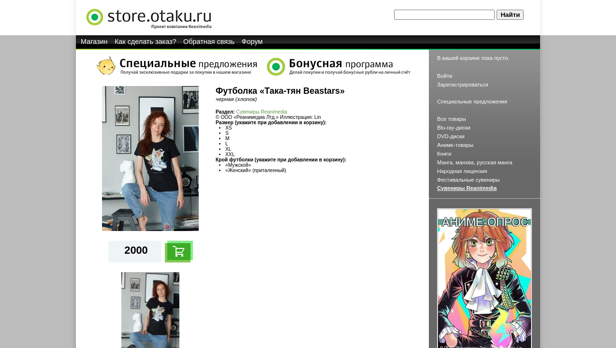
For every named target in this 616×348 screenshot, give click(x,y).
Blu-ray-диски (453, 127)
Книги (444, 154)
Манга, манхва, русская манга (475, 162)
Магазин (94, 41)
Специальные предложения (472, 101)
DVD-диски (451, 136)
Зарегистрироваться (462, 84)
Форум (252, 41)
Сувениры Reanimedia (261, 112)
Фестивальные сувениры (468, 180)
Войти (444, 76)
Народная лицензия (462, 171)
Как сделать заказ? (145, 41)
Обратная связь (209, 41)
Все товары (451, 119)
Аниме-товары (455, 145)
